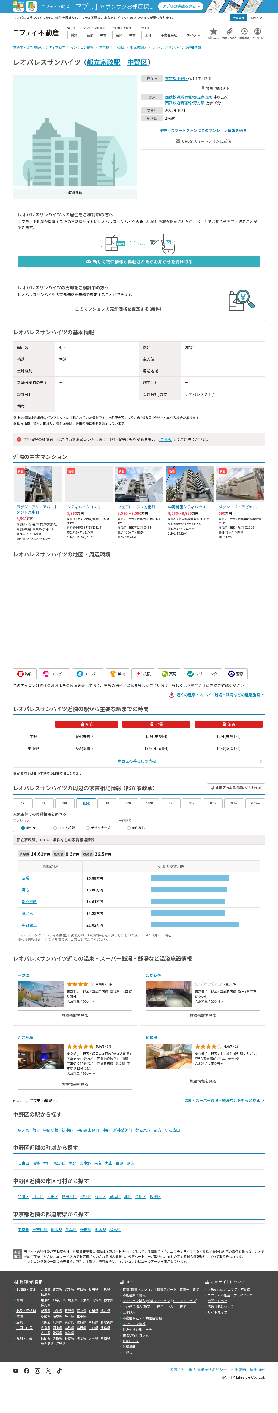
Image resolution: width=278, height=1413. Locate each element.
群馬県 (115, 1229)
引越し (127, 1352)
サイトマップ (217, 1312)
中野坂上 (29, 925)
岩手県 (69, 1289)
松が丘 (59, 1163)
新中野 (67, 1130)
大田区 (52, 1196)
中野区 (137, 62)
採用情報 (257, 1369)
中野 (106, 1130)
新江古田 (172, 1130)
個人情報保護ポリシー (208, 1369)
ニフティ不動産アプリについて (230, 1295)
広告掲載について (221, 1306)
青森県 (57, 1289)
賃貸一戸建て (189, 1289)
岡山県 (57, 1327)
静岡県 (69, 1316)
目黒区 (38, 1196)
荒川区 (140, 1196)
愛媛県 (57, 1332)
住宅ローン (131, 1340)
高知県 (69, 1332)
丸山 (109, 1163)
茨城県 (85, 1229)
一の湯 (23, 975)
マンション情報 (134, 1323)
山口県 (93, 1327)
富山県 (81, 1310)
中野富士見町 (87, 1130)
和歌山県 (106, 1322)
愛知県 (45, 1316)
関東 (19, 1300)
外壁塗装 (129, 1346)
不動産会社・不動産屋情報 (142, 1318)
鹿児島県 (47, 1343)
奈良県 (93, 1322)
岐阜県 (57, 1316)
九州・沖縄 (24, 1338)
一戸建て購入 (132, 1306)
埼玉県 (56, 1229)
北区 (128, 1196)
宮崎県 (105, 1338)
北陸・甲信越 (26, 1310)
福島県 (45, 1294)
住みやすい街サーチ (137, 1329)
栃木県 (100, 1229)
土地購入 (129, 1312)
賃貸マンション (142, 1289)
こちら (165, 439)
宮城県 (81, 1289)
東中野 (85, 1163)
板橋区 (155, 1196)
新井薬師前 (122, 1130)
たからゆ (153, 975)
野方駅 (199, 102)
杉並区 (100, 1196)
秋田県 (93, 1289)
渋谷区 (85, 1196)
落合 (36, 1130)
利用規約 (238, 1369)
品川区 (23, 1196)
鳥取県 (69, 1327)
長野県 (69, 1310)
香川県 (45, 1332)
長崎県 (69, 1338)
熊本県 (81, 1338)
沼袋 (25, 878)
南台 (98, 1163)
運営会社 (177, 1369)
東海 (19, 1316)
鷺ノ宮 (27, 913)
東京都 (170, 78)
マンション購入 (134, 1300)
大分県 (93, 1338)
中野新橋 (50, 1130)
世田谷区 (69, 1196)
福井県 (105, 1310)
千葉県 (71, 1229)
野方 (25, 890)
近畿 (19, 1322)
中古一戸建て (176, 1306)
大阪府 (45, 1322)
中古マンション (184, 1300)
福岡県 (45, 1338)
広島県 (45, 1327)
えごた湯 (25, 1037)
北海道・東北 (26, 1289)
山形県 (105, 1289)
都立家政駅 (104, 62)
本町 (47, 1163)
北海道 (45, 1289)
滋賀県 (81, 1322)
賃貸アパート (166, 1289)
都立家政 (29, 901)
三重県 (81, 1316)
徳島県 (105, 1327)
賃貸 (126, 1289)
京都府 (69, 1322)
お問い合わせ (217, 1300)
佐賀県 (57, 1338)
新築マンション (158, 1300)
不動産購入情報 (134, 1295)
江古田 (23, 1163)
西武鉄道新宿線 (178, 97)
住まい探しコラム (136, 1335)
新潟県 (45, 1310)
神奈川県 (40, 1229)
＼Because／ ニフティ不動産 (229, 1289)
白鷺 (120, 1163)
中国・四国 (24, 1327)
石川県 (93, 1310)
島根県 (81, 1327)
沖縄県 (61, 1343)
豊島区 (115, 1196)
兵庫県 (57, 1322)
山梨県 (57, 1310)
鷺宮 (130, 1163)
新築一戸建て (153, 1306)
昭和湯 (151, 1037)
